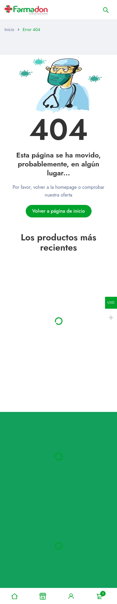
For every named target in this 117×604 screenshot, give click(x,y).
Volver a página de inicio (58, 211)
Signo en (71, 596)
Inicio (9, 30)
